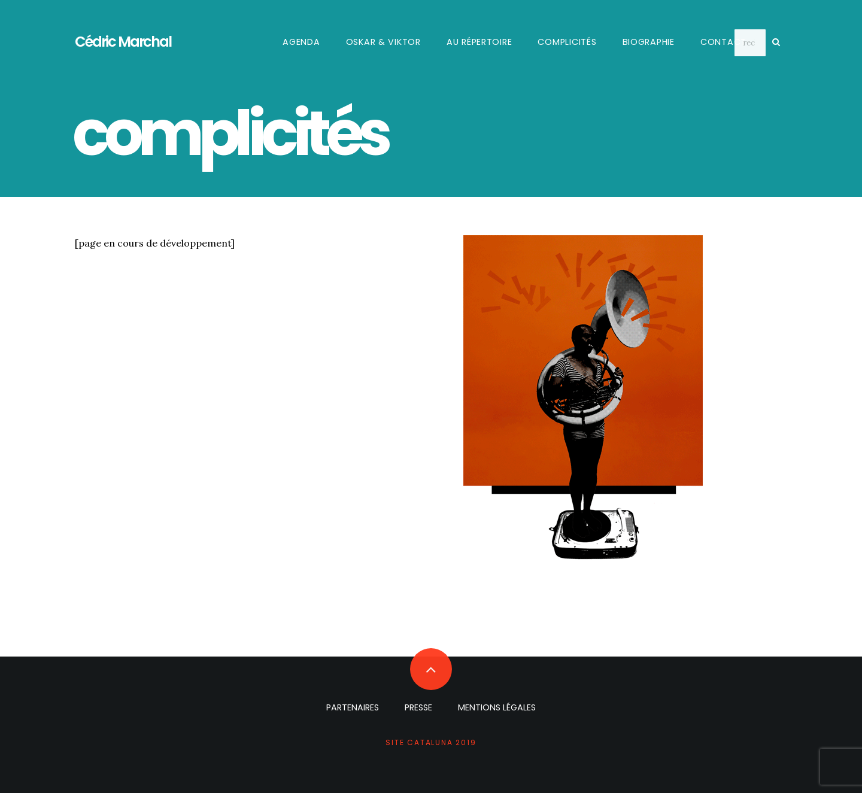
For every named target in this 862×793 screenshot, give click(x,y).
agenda (301, 42)
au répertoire (479, 42)
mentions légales (497, 707)
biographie (649, 42)
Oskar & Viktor (383, 42)
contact (723, 42)
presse (418, 707)
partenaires (352, 707)
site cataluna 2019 (431, 742)
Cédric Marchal (123, 42)
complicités (567, 42)
